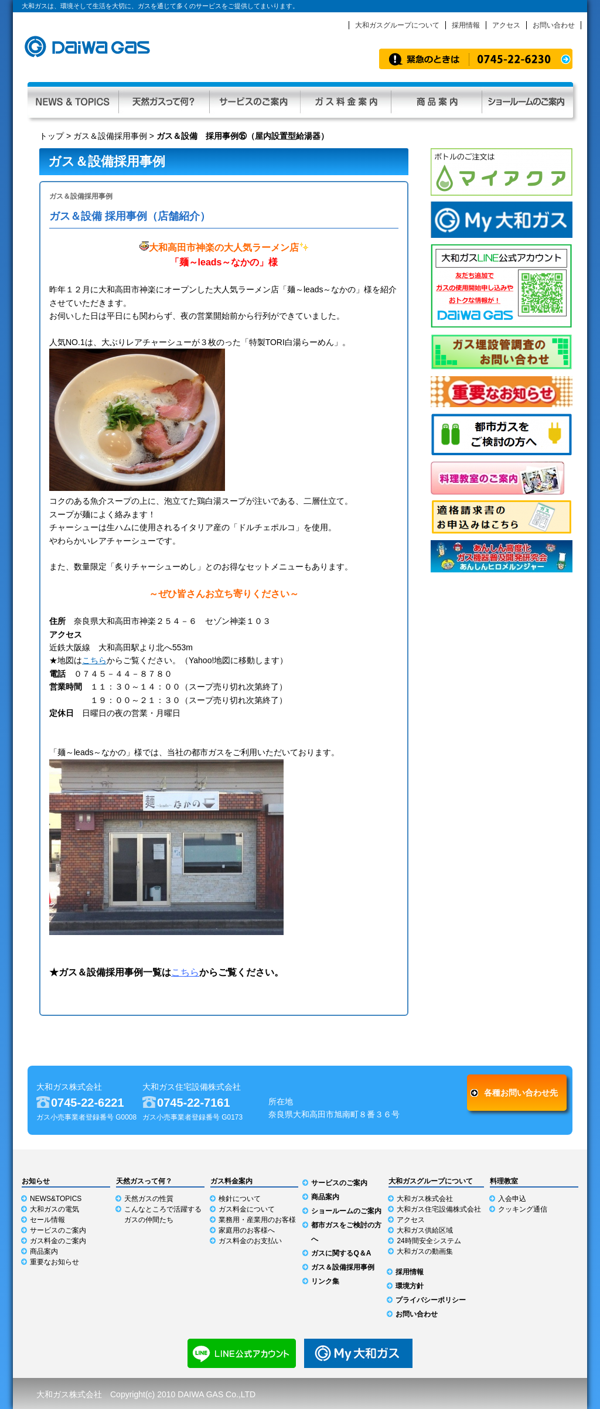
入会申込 (512, 1199)
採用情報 (466, 25)
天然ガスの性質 (148, 1199)
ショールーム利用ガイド (527, 100)
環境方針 (410, 1286)
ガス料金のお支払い (250, 1241)
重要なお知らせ (54, 1262)
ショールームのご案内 (346, 1211)
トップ (51, 136)
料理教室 (504, 1181)
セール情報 (47, 1220)
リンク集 (325, 1281)
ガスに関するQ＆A (341, 1253)
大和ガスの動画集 (425, 1251)
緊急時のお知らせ (475, 59)
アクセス (506, 25)
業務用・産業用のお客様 (257, 1220)
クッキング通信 (522, 1209)
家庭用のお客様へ (247, 1230)
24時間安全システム (429, 1241)
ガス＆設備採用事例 (110, 136)
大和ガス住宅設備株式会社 (439, 1209)
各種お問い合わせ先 (521, 1092)
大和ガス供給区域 (425, 1230)
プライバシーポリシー (431, 1300)
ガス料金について (247, 1209)
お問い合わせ (554, 25)
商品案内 (436, 100)
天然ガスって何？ (163, 100)
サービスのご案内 (254, 100)
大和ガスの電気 (54, 1209)
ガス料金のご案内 (58, 1241)
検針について (240, 1199)
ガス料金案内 (345, 100)
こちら (94, 660)
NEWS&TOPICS (55, 1199)
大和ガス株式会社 (425, 1199)
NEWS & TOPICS (73, 100)
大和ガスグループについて (397, 25)
